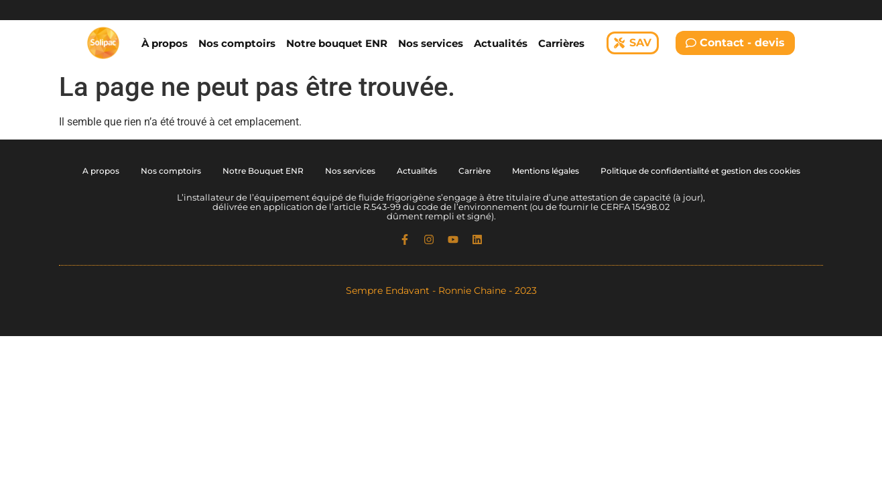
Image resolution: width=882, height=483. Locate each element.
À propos (164, 43)
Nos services (430, 43)
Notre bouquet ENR (336, 43)
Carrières (561, 43)
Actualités (500, 43)
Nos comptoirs (236, 43)
